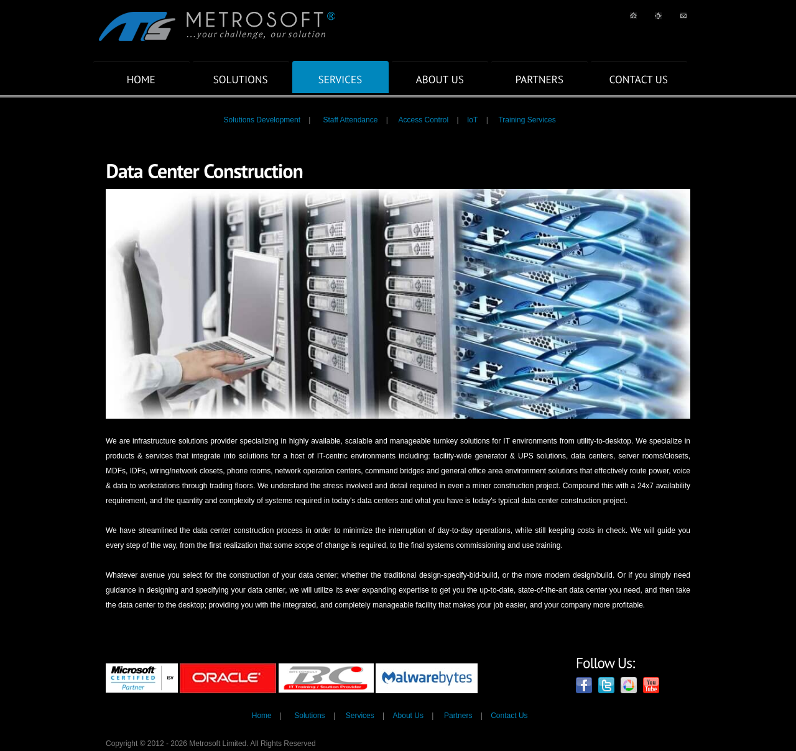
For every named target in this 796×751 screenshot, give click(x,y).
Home (262, 715)
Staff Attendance (350, 120)
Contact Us (509, 715)
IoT (472, 120)
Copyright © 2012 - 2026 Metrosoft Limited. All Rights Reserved (211, 743)
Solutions (309, 715)
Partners (458, 715)
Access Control (423, 120)
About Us (408, 715)
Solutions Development (262, 120)
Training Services (526, 120)
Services (360, 715)
